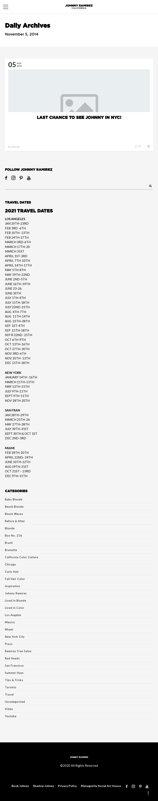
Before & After (15, 521)
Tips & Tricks (14, 680)
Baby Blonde (13, 499)
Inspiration (12, 586)
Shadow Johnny (43, 786)
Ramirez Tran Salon (18, 651)
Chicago (10, 564)
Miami (9, 629)
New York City (15, 636)
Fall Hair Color (15, 579)
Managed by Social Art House (101, 786)
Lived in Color (14, 607)
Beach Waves (14, 513)
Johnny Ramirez (16, 593)
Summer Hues (14, 672)
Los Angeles (13, 615)
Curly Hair (12, 571)
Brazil (9, 542)
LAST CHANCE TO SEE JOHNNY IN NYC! (79, 117)
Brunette (11, 550)
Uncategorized (15, 701)
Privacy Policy (67, 786)
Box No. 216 (13, 535)
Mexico (10, 622)
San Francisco (14, 665)
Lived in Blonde (15, 600)
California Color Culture (21, 557)
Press (9, 644)
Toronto (10, 687)
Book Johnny (20, 786)
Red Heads (12, 658)
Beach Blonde (14, 506)
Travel (9, 694)
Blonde (16, 146)
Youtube (10, 716)
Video (9, 709)
